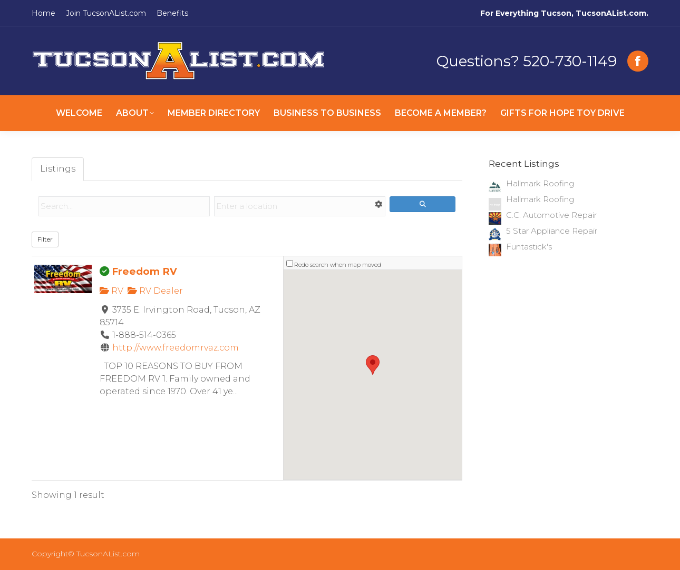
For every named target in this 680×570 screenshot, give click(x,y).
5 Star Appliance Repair (551, 231)
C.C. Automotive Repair (551, 215)
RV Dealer (155, 291)
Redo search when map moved (337, 264)
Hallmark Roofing (540, 183)
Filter (45, 239)
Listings (57, 169)
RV (111, 291)
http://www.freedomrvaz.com (175, 348)
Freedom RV (144, 271)
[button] (373, 365)
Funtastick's (529, 247)
